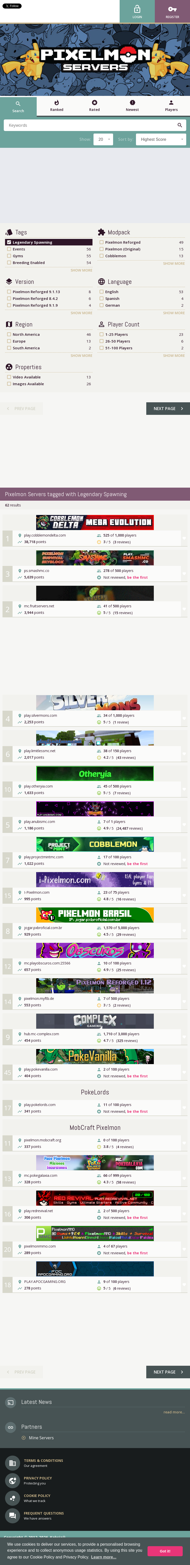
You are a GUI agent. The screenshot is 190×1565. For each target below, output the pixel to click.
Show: (85, 139)
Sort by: (125, 139)
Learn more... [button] (103, 1557)
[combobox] (103, 139)
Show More (81, 270)
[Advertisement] (95, 185)
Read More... (174, 1412)
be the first (137, 577)
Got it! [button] (165, 1551)
